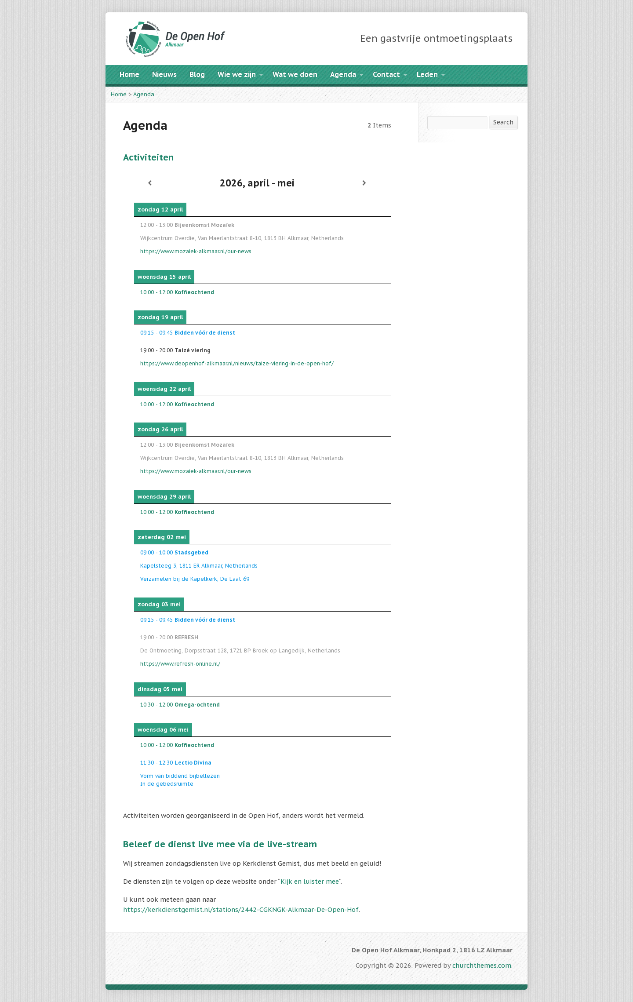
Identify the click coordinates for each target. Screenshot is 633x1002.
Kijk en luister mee (309, 881)
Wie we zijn (237, 74)
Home (129, 74)
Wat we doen (295, 74)
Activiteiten (148, 157)
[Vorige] (150, 183)
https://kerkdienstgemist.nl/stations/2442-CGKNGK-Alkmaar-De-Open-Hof (241, 909)
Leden (427, 74)
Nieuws (164, 74)
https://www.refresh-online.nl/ (180, 663)
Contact (386, 74)
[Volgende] (364, 183)
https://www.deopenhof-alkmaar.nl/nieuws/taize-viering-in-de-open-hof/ (237, 363)
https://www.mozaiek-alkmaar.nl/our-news (195, 251)
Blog (197, 74)
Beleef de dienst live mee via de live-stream (220, 844)
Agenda (343, 74)
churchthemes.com (481, 965)
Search (503, 122)
